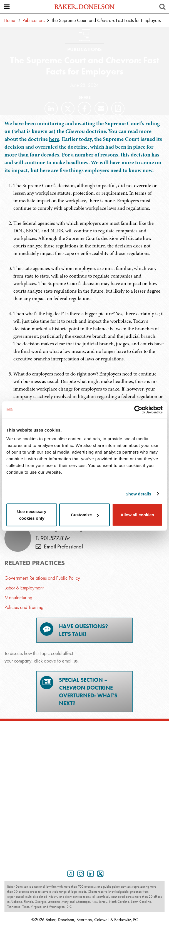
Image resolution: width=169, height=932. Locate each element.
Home (9, 20)
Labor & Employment (24, 587)
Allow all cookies (137, 514)
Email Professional (59, 546)
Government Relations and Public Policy (42, 578)
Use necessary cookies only (31, 515)
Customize (85, 514)
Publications (34, 20)
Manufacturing (18, 597)
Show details (138, 493)
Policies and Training (23, 607)
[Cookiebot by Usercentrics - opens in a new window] (138, 409)
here (54, 139)
